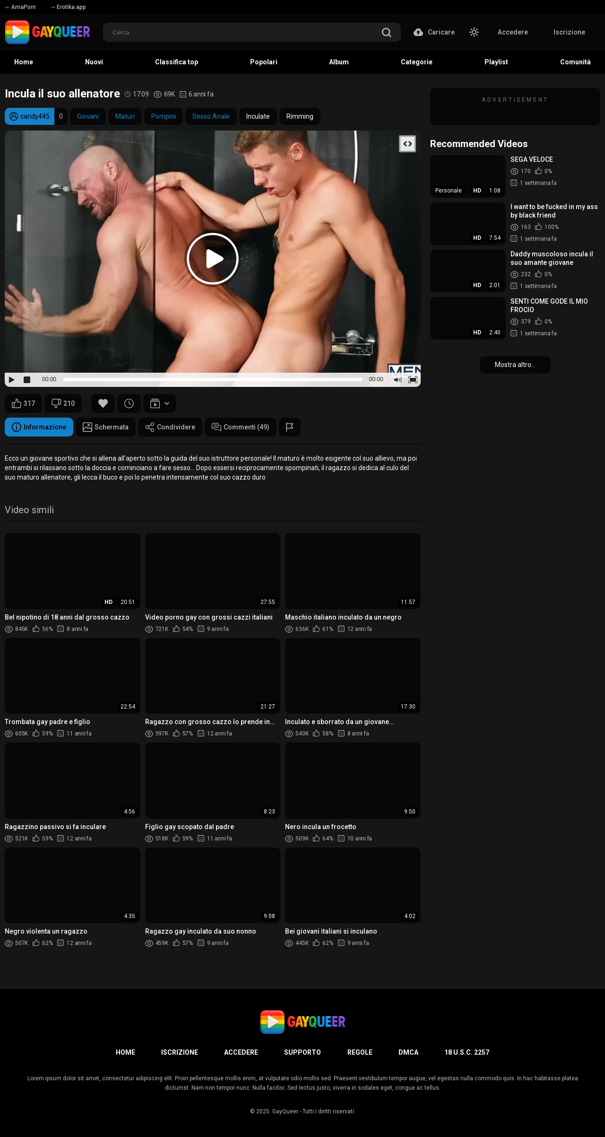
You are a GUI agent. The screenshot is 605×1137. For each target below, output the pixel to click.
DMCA (408, 1052)
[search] (386, 33)
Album (339, 62)
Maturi (125, 116)
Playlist (496, 62)
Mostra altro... (515, 364)
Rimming (299, 116)
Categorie (416, 62)
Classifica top (176, 62)
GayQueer (285, 1111)
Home (23, 62)
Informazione (39, 427)
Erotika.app (68, 7)
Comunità (575, 62)
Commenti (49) (240, 427)
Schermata (106, 427)
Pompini (163, 116)
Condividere (170, 427)
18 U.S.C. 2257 (466, 1052)
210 (63, 403)
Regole (359, 1052)
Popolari (263, 62)
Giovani (88, 116)
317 (23, 403)
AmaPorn (20, 7)
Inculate (258, 116)
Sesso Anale (211, 116)
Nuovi (94, 62)
